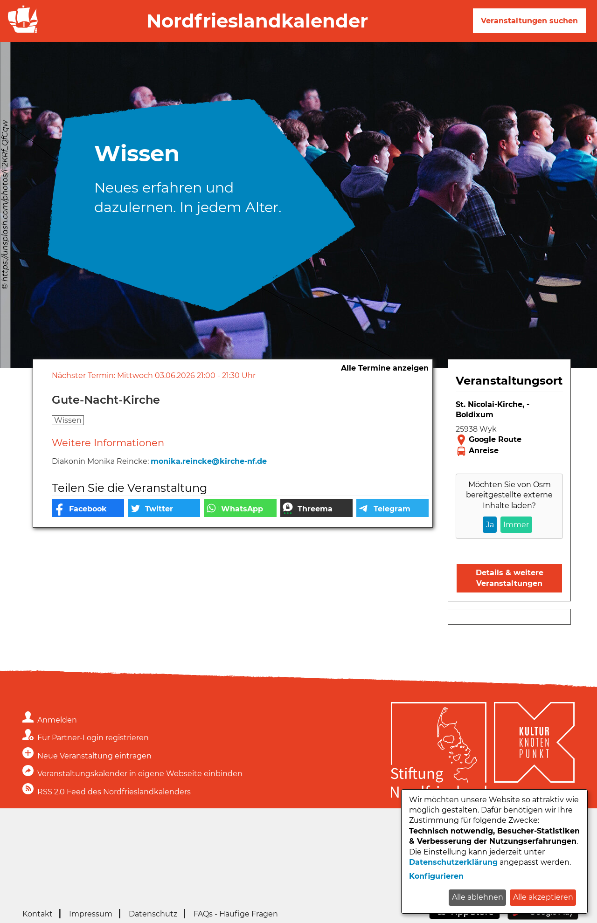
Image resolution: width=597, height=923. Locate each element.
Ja (490, 524)
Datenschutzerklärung (453, 862)
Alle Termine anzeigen (385, 368)
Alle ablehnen (477, 897)
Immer (516, 524)
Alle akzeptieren (543, 897)
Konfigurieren (436, 876)
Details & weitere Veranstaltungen (509, 577)
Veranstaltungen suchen (529, 20)
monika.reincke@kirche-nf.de (209, 461)
